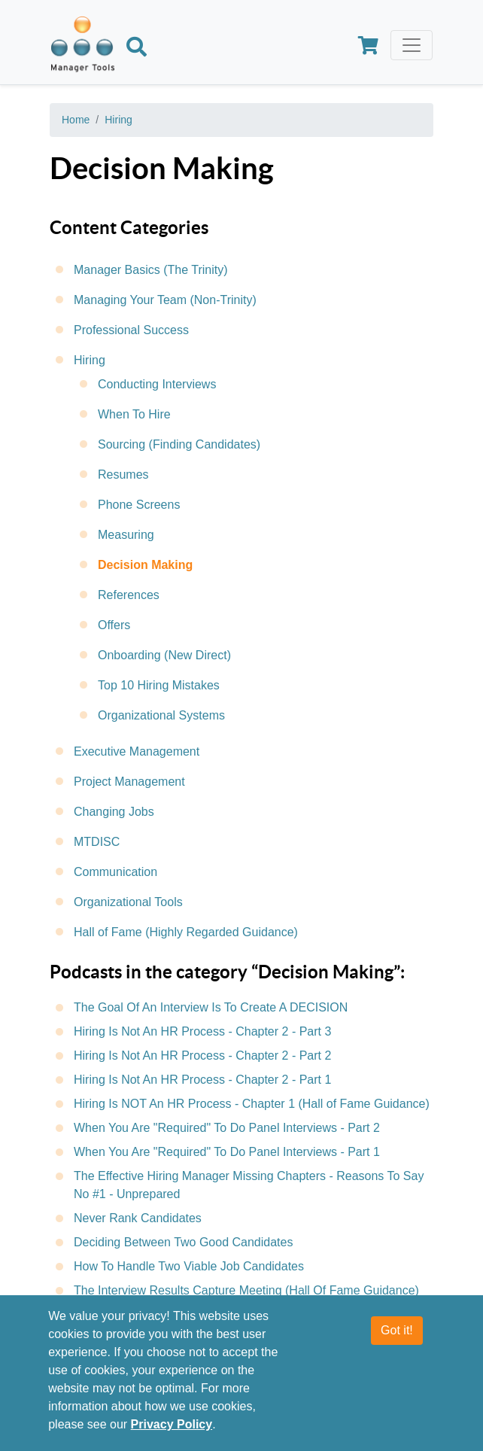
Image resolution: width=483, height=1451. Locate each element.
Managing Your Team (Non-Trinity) (165, 300)
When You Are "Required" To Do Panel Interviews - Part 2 (227, 1127)
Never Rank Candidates (138, 1218)
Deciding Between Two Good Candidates (183, 1242)
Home (76, 120)
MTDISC (97, 841)
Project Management (129, 781)
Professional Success (131, 330)
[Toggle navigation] (411, 45)
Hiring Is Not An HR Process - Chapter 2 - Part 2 (202, 1055)
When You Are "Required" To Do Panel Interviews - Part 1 (227, 1151)
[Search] (136, 49)
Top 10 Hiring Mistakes (159, 685)
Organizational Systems (161, 715)
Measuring (126, 534)
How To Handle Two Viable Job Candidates (189, 1266)
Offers (114, 625)
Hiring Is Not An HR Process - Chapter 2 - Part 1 (202, 1079)
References (128, 595)
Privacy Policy (172, 1424)
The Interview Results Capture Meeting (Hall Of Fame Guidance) (246, 1290)
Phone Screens (139, 504)
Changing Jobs (114, 811)
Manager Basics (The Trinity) (151, 269)
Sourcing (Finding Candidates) (179, 444)
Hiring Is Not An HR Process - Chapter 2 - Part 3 (202, 1031)
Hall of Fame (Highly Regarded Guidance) (186, 932)
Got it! (397, 1330)
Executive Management (136, 751)
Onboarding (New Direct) (164, 655)
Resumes (123, 474)
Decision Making (145, 564)
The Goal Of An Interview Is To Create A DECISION (211, 1007)
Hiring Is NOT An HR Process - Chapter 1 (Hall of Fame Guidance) (252, 1103)
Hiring (118, 120)
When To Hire (134, 414)
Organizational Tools (128, 902)
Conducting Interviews (157, 384)
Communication (115, 871)
